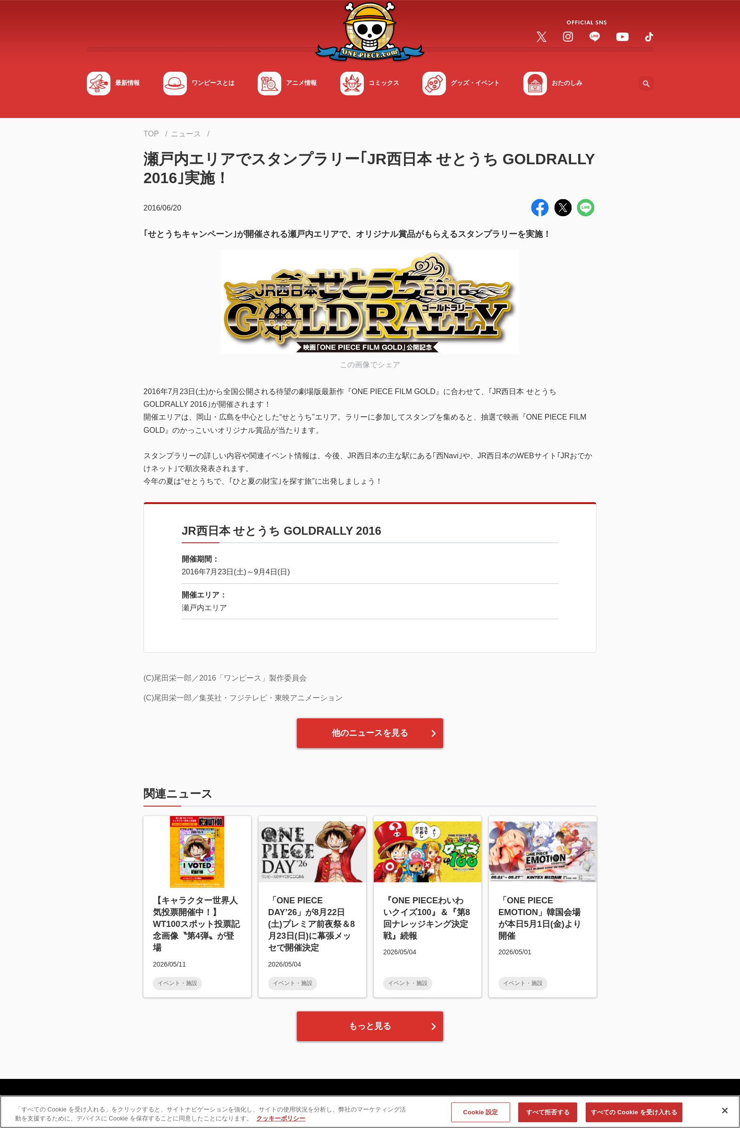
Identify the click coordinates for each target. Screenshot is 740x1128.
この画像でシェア (370, 365)
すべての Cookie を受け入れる (634, 1116)
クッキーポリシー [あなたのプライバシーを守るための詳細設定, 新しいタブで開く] (280, 1123)
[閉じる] (725, 1115)
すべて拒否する (548, 1116)
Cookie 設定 (480, 1116)
